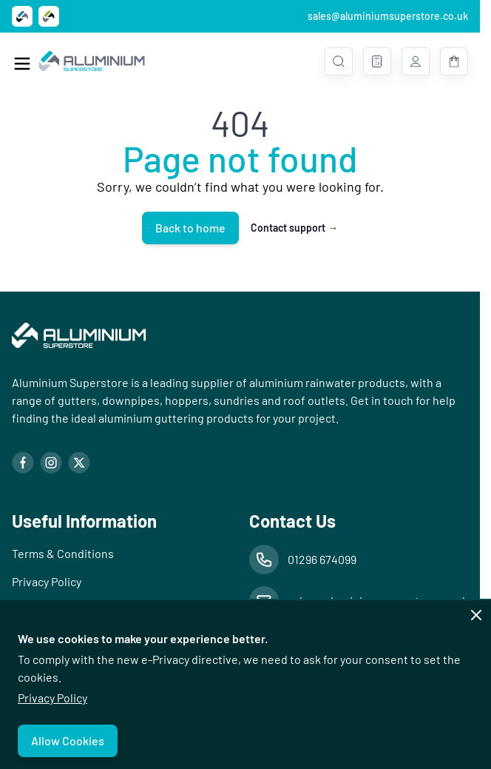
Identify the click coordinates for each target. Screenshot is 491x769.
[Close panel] (476, 615)
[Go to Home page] (91, 61)
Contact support (294, 227)
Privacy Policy (52, 698)
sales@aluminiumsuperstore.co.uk (388, 16)
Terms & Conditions (63, 553)
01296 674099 (322, 559)
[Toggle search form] (339, 61)
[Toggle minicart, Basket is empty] (454, 61)
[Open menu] (22, 63)
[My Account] (416, 61)
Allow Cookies (67, 740)
